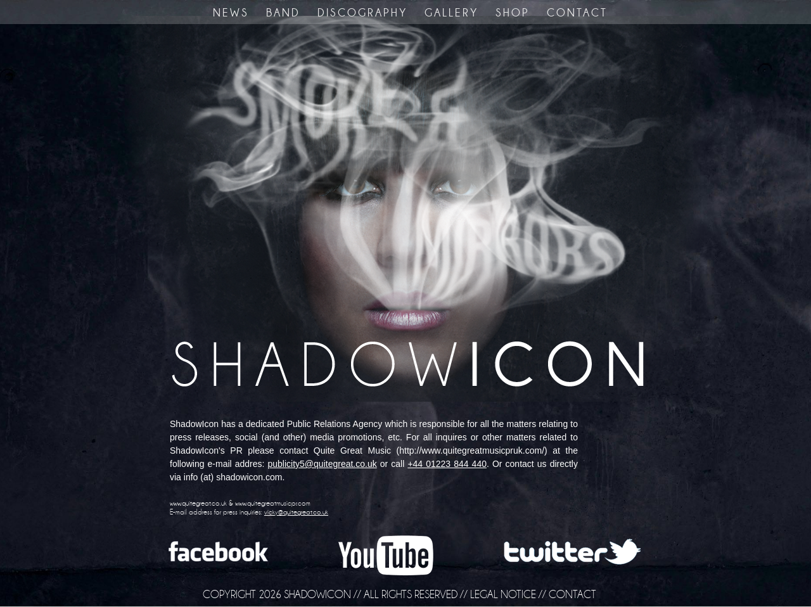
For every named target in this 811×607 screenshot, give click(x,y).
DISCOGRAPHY (362, 12)
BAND (283, 12)
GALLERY (451, 12)
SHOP (512, 12)
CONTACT (577, 12)
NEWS (231, 12)
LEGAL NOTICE (503, 594)
